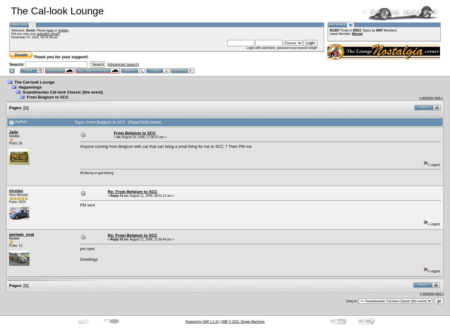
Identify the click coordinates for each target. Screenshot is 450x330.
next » (438, 97)
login (50, 30)
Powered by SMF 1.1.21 (202, 321)
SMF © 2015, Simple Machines (243, 321)
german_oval (21, 234)
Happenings (30, 87)
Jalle (13, 132)
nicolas (16, 190)
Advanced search (123, 64)
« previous (426, 97)
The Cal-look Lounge (34, 82)
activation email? (48, 34)
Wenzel (357, 34)
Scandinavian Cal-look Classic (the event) (62, 92)
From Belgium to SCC (47, 97)
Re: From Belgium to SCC (133, 191)
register (63, 30)
